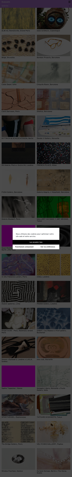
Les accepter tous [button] (36, 242)
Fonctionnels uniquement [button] (24, 247)
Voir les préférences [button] (47, 247)
